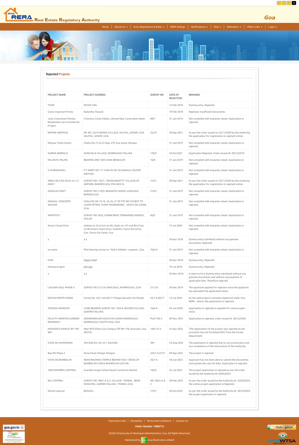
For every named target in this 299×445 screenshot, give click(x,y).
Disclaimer (136, 420)
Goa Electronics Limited (157, 440)
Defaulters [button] (234, 26)
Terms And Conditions (159, 420)
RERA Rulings (177, 26)
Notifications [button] (199, 26)
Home (105, 26)
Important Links (117, 420)
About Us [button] (121, 26)
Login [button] (272, 26)
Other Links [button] (254, 26)
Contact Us (182, 420)
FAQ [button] (217, 26)
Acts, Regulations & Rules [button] (148, 26)
